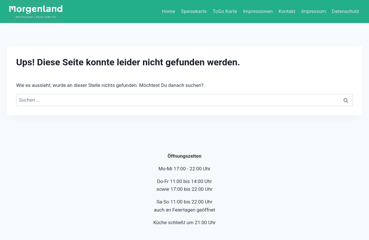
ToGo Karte (224, 11)
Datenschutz (345, 11)
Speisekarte (194, 11)
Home (168, 11)
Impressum (313, 11)
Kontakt (286, 11)
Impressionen (258, 11)
